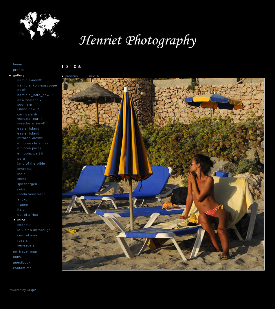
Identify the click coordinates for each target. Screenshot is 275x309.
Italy (21, 209)
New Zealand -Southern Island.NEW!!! (29, 104)
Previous (71, 76)
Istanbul (24, 225)
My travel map (25, 251)
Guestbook (22, 262)
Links (17, 257)
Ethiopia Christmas (33, 143)
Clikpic (31, 290)
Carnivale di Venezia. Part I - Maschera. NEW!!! (32, 119)
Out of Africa (27, 214)
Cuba (21, 189)
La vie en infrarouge (34, 230)
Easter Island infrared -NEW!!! (30, 136)
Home (17, 64)
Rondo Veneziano (31, 194)
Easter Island (28, 128)
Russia (22, 240)
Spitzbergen (27, 184)
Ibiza (21, 220)
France (22, 204)
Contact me (22, 268)
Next (92, 76)
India (21, 174)
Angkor (23, 199)
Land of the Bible (31, 163)
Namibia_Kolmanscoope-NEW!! (34, 88)
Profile (18, 69)
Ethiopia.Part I (29, 148)
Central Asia (27, 235)
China (22, 179)
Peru (21, 158)
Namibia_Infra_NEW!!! (34, 95)
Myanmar (25, 168)
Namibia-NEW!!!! (30, 80)
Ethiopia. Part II (30, 153)
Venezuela (26, 245)
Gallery (19, 75)
